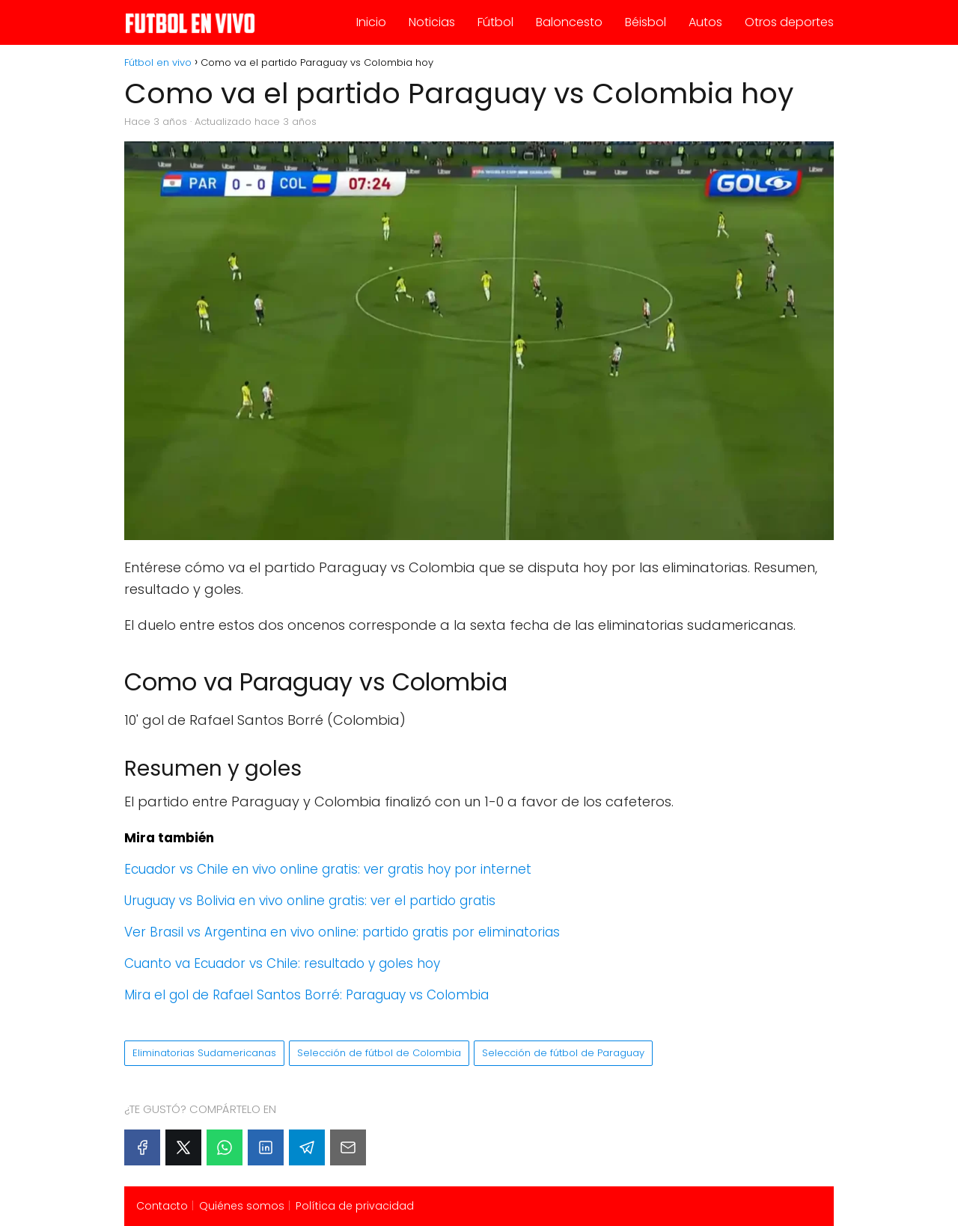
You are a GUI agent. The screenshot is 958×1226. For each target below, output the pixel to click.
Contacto (162, 1205)
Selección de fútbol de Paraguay (563, 1053)
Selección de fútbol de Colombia (379, 1053)
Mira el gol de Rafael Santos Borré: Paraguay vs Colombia (306, 995)
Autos (705, 22)
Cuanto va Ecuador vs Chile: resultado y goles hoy (282, 963)
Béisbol (645, 22)
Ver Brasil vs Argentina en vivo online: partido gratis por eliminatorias (342, 932)
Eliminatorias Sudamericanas (204, 1053)
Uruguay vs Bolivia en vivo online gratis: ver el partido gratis (309, 901)
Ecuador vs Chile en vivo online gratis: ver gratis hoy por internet (327, 869)
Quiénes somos (241, 1205)
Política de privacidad (355, 1205)
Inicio (371, 22)
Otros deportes (789, 22)
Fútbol (495, 22)
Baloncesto (569, 22)
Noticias (432, 22)
